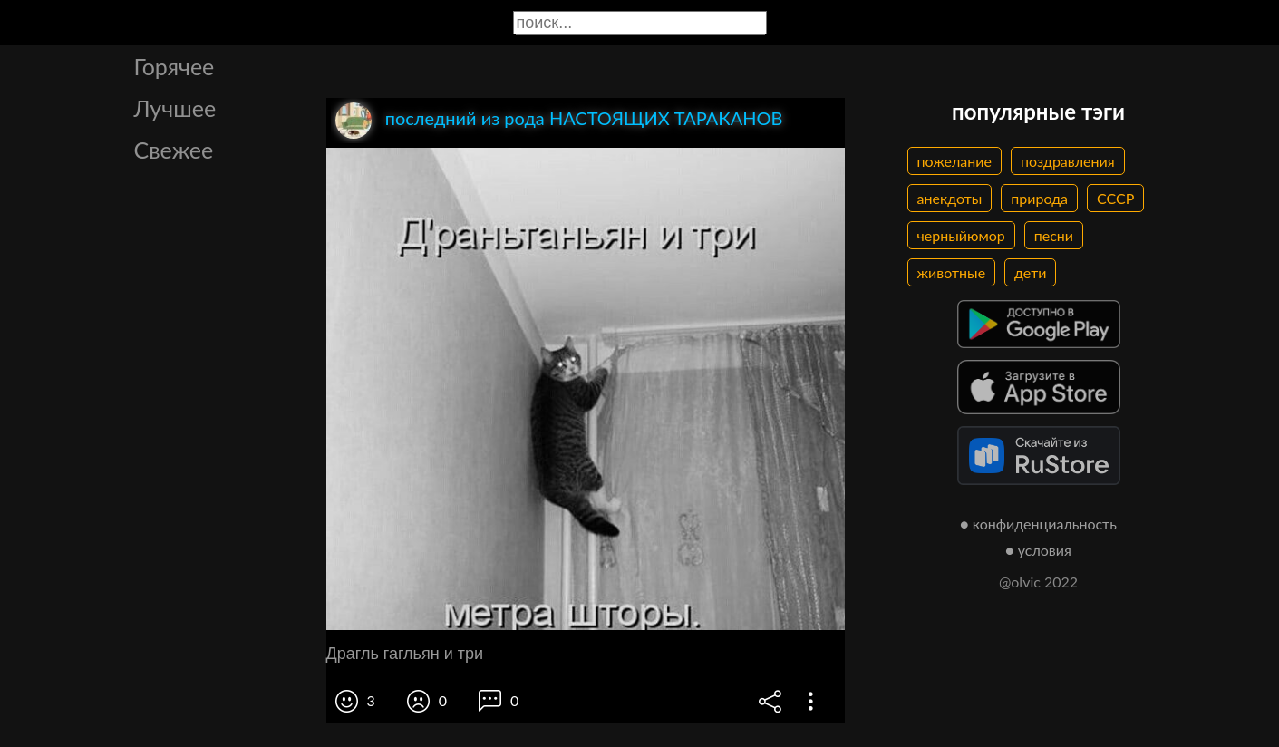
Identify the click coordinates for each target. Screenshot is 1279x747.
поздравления (1068, 161)
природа (1039, 198)
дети (1030, 272)
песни (1053, 235)
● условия (1038, 549)
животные (951, 272)
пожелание (954, 161)
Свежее (174, 149)
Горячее (174, 66)
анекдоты (950, 198)
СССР (1115, 198)
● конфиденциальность (1038, 523)
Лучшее (175, 107)
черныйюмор (961, 235)
